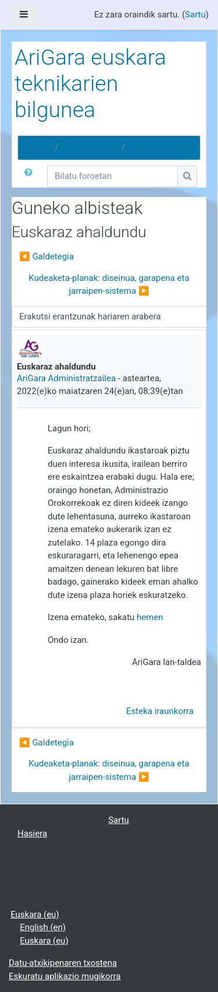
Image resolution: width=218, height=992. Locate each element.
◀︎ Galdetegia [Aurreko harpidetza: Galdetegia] (46, 256)
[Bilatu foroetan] (112, 176)
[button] (30, 176)
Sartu (195, 14)
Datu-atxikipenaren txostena (63, 963)
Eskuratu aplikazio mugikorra (65, 976)
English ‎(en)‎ (43, 927)
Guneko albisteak (163, 147)
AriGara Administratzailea (66, 378)
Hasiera (35, 147)
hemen (150, 617)
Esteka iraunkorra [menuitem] (160, 711)
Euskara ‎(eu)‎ (34, 914)
